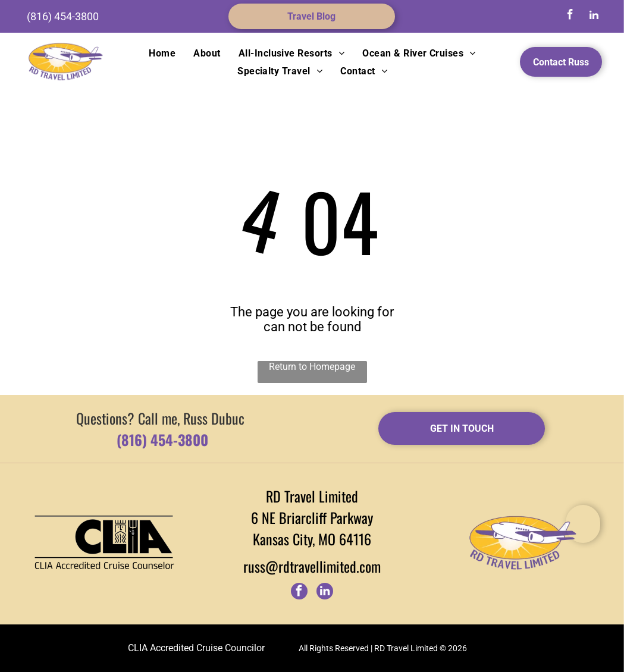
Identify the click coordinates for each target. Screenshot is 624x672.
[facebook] (570, 16)
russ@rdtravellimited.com (312, 566)
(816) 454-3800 (63, 16)
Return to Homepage (312, 366)
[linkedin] (593, 16)
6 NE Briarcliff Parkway (312, 517)
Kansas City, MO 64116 (312, 538)
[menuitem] (162, 53)
